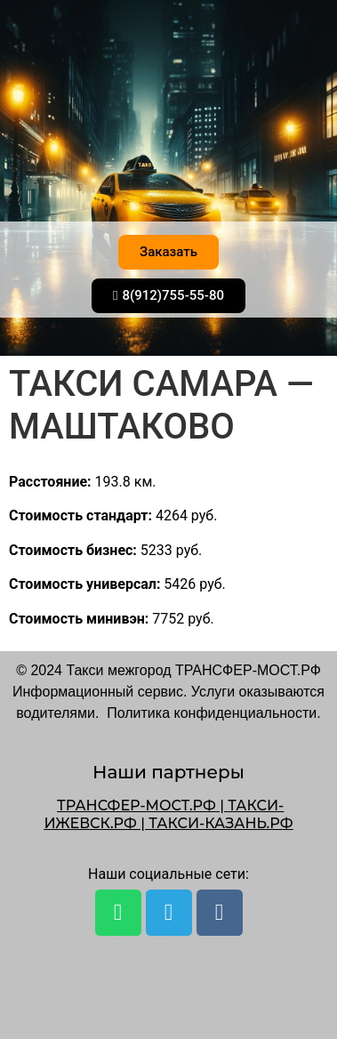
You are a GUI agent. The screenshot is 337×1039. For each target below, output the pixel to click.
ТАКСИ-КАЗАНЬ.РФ (220, 823)
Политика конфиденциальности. (213, 713)
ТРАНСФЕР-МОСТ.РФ (136, 805)
